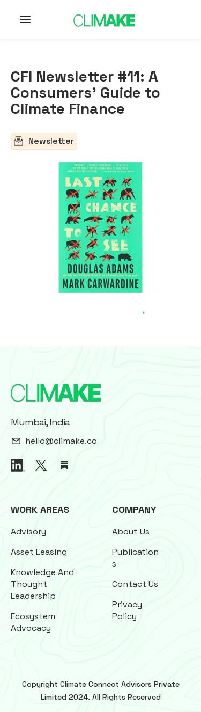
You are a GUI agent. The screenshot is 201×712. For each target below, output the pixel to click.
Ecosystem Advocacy (33, 622)
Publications (135, 557)
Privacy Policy (127, 610)
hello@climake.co (61, 440)
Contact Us (135, 584)
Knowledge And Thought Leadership (42, 584)
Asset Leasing (39, 551)
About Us (131, 531)
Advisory (28, 531)
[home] (104, 19)
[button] (19, 19)
